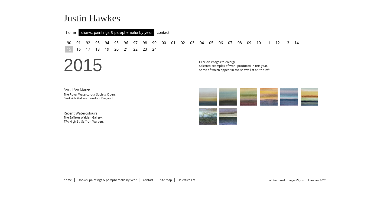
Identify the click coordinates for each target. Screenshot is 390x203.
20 (116, 49)
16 (78, 49)
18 (97, 49)
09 (249, 42)
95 (116, 42)
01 (173, 42)
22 (135, 49)
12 (277, 42)
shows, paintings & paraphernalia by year (116, 32)
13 (287, 42)
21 (126, 49)
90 (69, 42)
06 (221, 42)
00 (164, 42)
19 (107, 49)
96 (126, 42)
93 (97, 42)
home (71, 32)
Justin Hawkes (92, 18)
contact (163, 32)
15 (69, 49)
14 (296, 42)
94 (107, 42)
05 (211, 42)
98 (145, 42)
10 (258, 42)
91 (78, 42)
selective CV (186, 180)
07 (230, 42)
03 (192, 42)
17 (88, 49)
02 (183, 42)
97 (135, 42)
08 (240, 42)
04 (202, 42)
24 (154, 49)
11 (268, 42)
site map (166, 180)
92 (88, 42)
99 (154, 42)
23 (145, 49)
